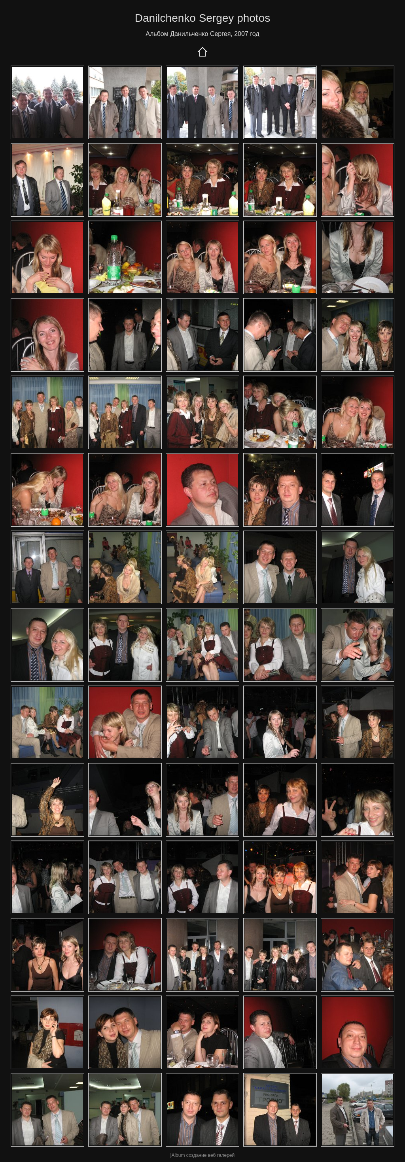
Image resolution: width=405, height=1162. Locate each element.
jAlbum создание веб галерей (202, 1155)
